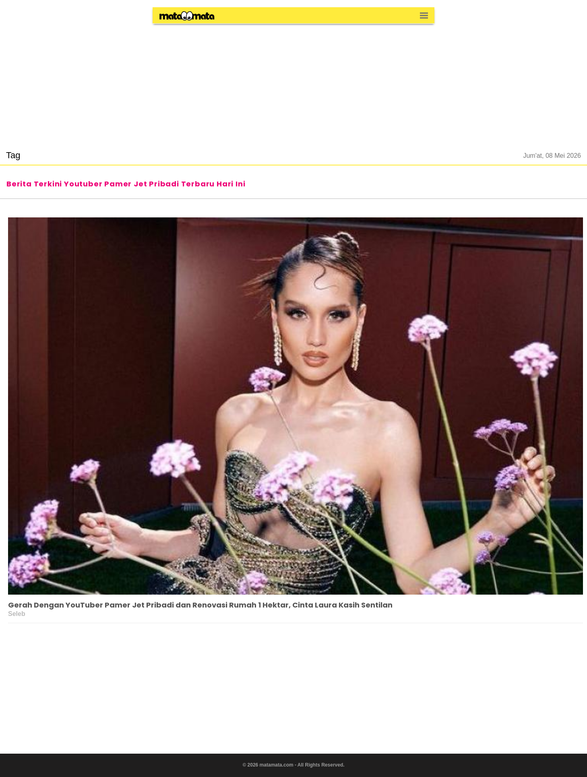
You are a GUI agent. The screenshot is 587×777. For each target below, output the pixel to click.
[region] (293, 82)
